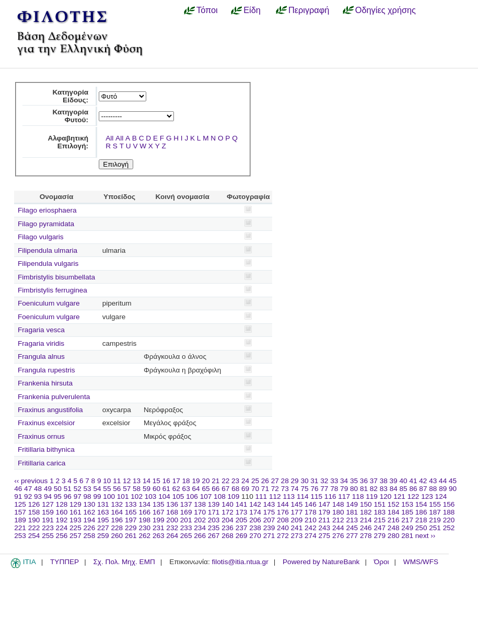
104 (164, 496)
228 (117, 528)
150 (366, 504)
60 (156, 489)
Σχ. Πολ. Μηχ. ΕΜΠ (124, 562)
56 (117, 489)
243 (325, 528)
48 (38, 489)
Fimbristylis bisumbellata (56, 277)
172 (227, 512)
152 (394, 504)
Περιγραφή (308, 10)
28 (285, 481)
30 (304, 481)
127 (48, 504)
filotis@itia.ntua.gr (240, 562)
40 (403, 481)
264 (172, 536)
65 (205, 489)
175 (269, 512)
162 (90, 512)
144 (283, 504)
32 (324, 481)
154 (421, 504)
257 (75, 536)
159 (48, 512)
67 (225, 489)
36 (364, 481)
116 (330, 496)
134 (144, 504)
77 (324, 489)
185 (407, 512)
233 (186, 528)
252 (449, 528)
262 (144, 536)
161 (75, 512)
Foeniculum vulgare (49, 303)
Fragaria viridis (41, 343)
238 (255, 528)
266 (200, 536)
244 (338, 528)
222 (34, 528)
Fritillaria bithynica (46, 449)
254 (34, 536)
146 (311, 504)
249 (407, 528)
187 (435, 512)
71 (265, 489)
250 (421, 528)
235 (214, 528)
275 (325, 536)
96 (68, 496)
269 (242, 536)
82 (374, 489)
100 (109, 496)
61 (166, 489)
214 (366, 520)
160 (62, 512)
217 (407, 520)
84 (394, 489)
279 (380, 536)
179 (325, 512)
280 (394, 536)
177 (297, 512)
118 (358, 496)
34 (344, 481)
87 (423, 489)
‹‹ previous (31, 481)
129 (75, 504)
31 (314, 481)
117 (344, 496)
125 (20, 504)
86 (413, 489)
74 (295, 489)
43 (433, 481)
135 (159, 504)
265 (186, 536)
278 (366, 536)
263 (159, 536)
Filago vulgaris (41, 237)
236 (227, 528)
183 (380, 512)
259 (103, 536)
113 (289, 496)
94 (48, 496)
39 (394, 481)
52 (77, 489)
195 (103, 520)
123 (427, 496)
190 (34, 520)
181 (352, 512)
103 (151, 496)
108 (220, 496)
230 (144, 528)
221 (20, 528)
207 (269, 520)
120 (386, 496)
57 (127, 489)
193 (75, 520)
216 (394, 520)
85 (403, 489)
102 (137, 496)
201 (186, 520)
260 (117, 536)
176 (283, 512)
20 (205, 481)
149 (352, 504)
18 (186, 481)
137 (186, 504)
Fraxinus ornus (41, 436)
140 (227, 504)
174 (255, 512)
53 (87, 489)
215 (380, 520)
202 (200, 520)
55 (107, 489)
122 (413, 496)
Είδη (252, 10)
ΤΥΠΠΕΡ (64, 562)
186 (421, 512)
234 (200, 528)
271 (269, 536)
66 (215, 489)
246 (366, 528)
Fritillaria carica (41, 463)
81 (364, 489)
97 (77, 496)
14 (146, 481)
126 (34, 504)
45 (453, 481)
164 (117, 512)
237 (242, 528)
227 (103, 528)
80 (354, 489)
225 (75, 528)
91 (18, 496)
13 (137, 481)
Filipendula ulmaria (47, 250)
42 (423, 481)
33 (334, 481)
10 (107, 481)
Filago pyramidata (46, 224)
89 (443, 489)
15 (156, 481)
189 (20, 520)
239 (269, 528)
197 (131, 520)
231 (159, 528)
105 (178, 496)
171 (214, 512)
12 (127, 481)
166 (144, 512)
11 (117, 481)
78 (334, 489)
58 (137, 489)
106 (192, 496)
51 (68, 489)
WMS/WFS (420, 562)
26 (265, 481)
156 (449, 504)
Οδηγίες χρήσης (385, 10)
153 (407, 504)
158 (34, 512)
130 (90, 504)
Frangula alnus (41, 356)
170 (200, 512)
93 (38, 496)
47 (28, 489)
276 (338, 536)
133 (131, 504)
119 (372, 496)
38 (384, 481)
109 (234, 496)
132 (117, 504)
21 (215, 481)
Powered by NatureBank (321, 562)
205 (242, 520)
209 (297, 520)
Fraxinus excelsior (46, 423)
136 (172, 504)
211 (325, 520)
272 (283, 536)
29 (295, 481)
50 (58, 489)
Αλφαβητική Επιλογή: (68, 142)
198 (144, 520)
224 (62, 528)
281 (407, 536)
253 (20, 536)
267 (214, 536)
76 (314, 489)
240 (283, 528)
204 (227, 520)
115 (316, 496)
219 (435, 520)
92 (28, 496)
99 (97, 496)
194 (90, 520)
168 (172, 512)
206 (255, 520)
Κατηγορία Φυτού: (70, 116)
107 (206, 496)
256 (62, 536)
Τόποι (207, 10)
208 (283, 520)
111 (261, 496)
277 (352, 536)
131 (103, 504)
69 (245, 489)
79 (344, 489)
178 (311, 512)
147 (325, 504)
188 (449, 512)
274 (311, 536)
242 (311, 528)
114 (303, 496)
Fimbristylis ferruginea (52, 290)
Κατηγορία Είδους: (70, 96)
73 (285, 489)
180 (338, 512)
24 (245, 481)
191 (48, 520)
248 (394, 528)
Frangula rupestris (46, 370)
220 (449, 520)
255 (48, 536)
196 (117, 520)
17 (176, 481)
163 (103, 512)
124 (441, 496)
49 (48, 489)
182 (366, 512)
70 (255, 489)
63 (186, 489)
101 (123, 496)
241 (297, 528)
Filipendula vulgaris (48, 263)
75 (304, 489)
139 (214, 504)
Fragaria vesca (41, 330)
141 (242, 504)
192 (62, 520)
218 (421, 520)
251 (435, 528)
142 (255, 504)
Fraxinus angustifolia (50, 410)
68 (235, 489)
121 (399, 496)
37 (374, 481)
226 (90, 528)
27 (275, 481)
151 (380, 504)
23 (235, 481)
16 (166, 481)
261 (131, 536)
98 (87, 496)
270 (255, 536)
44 (443, 481)
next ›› (425, 536)
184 (394, 512)
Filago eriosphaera (47, 210)
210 (311, 520)
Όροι (381, 562)
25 (255, 481)
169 (186, 512)
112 (275, 496)
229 (131, 528)
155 (435, 504)
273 (297, 536)
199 (159, 520)
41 (413, 481)
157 (20, 512)
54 (97, 489)
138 (200, 504)
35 (354, 481)
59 (146, 489)
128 (62, 504)
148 (338, 504)
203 (214, 520)
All (109, 138)
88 (433, 489)
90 (453, 489)
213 (352, 520)
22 (225, 481)
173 (242, 512)
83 (384, 489)
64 (196, 489)
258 (90, 536)
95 (58, 496)
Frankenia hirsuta (45, 383)
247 (380, 528)
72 (275, 489)
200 (172, 520)
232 (172, 528)
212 (338, 520)
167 (159, 512)
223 (48, 528)
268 (227, 536)
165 (131, 512)
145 (297, 504)
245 (352, 528)
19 (196, 481)
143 (269, 504)
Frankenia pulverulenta (54, 397)
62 (176, 489)
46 (18, 489)
